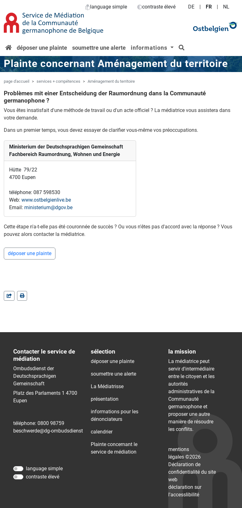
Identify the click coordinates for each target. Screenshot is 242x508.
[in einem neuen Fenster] (22, 296)
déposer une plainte (42, 47)
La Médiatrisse (107, 386)
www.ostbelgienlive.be (46, 200)
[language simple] (18, 468)
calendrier (101, 432)
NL (226, 7)
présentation (104, 399)
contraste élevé (156, 7)
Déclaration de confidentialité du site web (192, 472)
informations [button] (150, 47)
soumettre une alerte (99, 47)
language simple (106, 7)
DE (191, 7)
